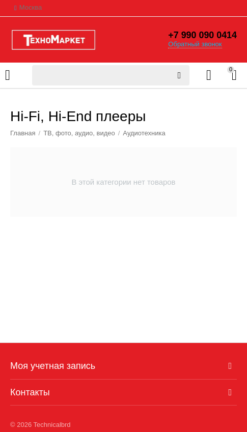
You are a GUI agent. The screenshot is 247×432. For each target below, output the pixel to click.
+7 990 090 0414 (202, 36)
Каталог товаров (7, 75)
